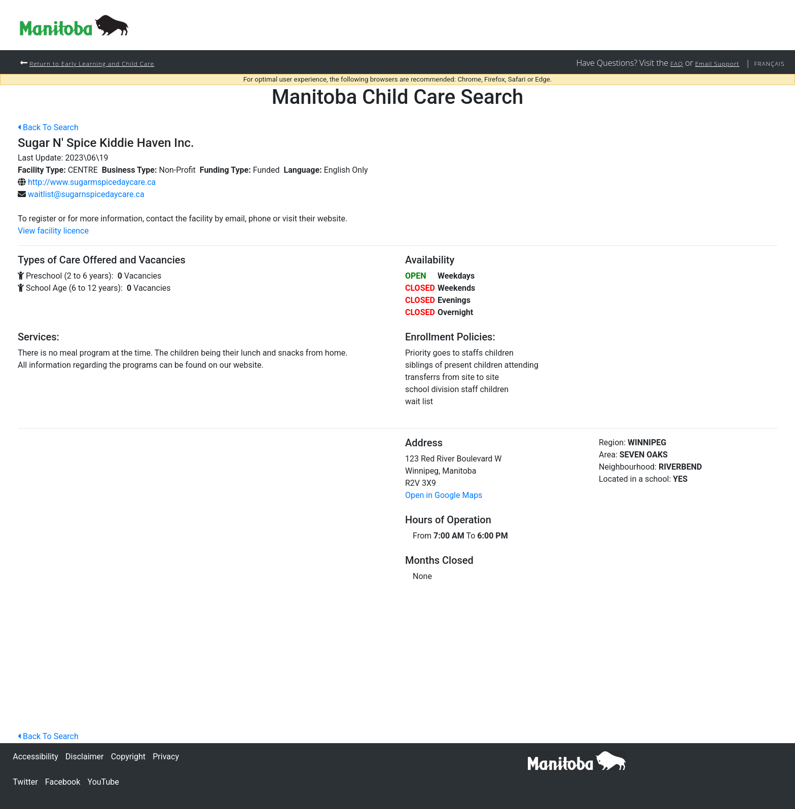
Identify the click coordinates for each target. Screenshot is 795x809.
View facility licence (53, 231)
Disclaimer (84, 756)
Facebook (62, 782)
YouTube (103, 782)
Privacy (166, 756)
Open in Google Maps (443, 495)
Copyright (128, 756)
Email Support (707, 63)
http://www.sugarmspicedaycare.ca (92, 182)
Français (766, 63)
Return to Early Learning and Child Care (103, 63)
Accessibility (35, 756)
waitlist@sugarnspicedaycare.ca (86, 195)
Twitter (25, 782)
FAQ (661, 63)
